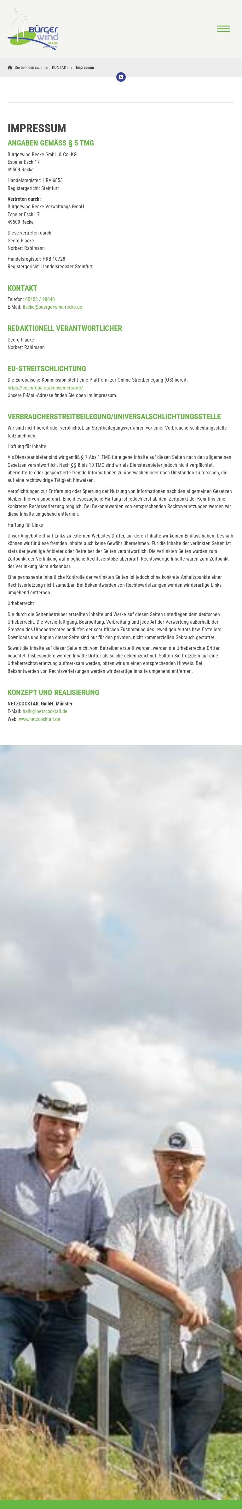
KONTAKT (60, 67)
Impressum (85, 67)
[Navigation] (223, 29)
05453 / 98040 (40, 299)
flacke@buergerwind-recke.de (52, 307)
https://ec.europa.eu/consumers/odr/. (46, 388)
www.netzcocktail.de (39, 719)
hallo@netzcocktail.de (45, 711)
